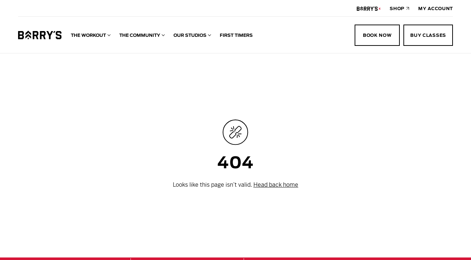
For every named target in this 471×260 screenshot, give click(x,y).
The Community (139, 35)
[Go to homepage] (39, 35)
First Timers (236, 35)
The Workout (88, 35)
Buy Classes (428, 35)
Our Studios (190, 35)
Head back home (275, 184)
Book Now (377, 35)
